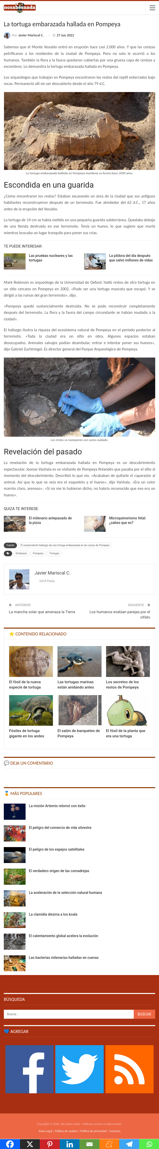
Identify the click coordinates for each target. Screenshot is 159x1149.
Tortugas (54, 553)
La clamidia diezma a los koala (53, 914)
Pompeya (38, 553)
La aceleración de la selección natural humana (65, 893)
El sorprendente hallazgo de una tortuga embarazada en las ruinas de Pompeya (65, 545)
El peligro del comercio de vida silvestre (60, 828)
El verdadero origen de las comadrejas (59, 871)
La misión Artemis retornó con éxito (57, 806)
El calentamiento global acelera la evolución (63, 936)
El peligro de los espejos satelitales (56, 849)
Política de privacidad (93, 1131)
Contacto (115, 1131)
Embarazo (21, 553)
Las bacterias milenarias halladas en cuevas (63, 958)
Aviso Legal (45, 1131)
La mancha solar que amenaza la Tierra (42, 612)
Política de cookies (66, 1131)
